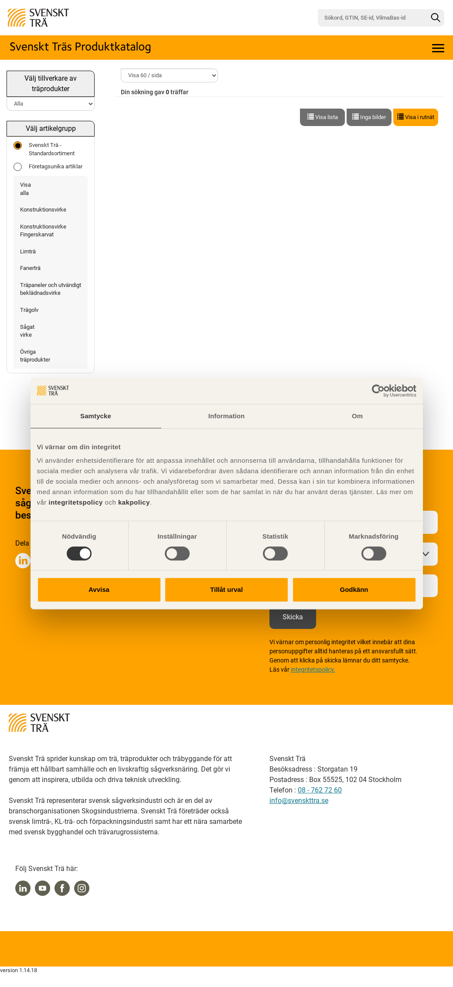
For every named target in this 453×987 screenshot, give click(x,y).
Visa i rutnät (415, 116)
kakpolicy (134, 502)
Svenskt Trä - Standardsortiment (44, 149)
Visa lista (322, 116)
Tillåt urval (226, 589)
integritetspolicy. (313, 669)
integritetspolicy (75, 502)
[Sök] (435, 18)
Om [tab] (357, 416)
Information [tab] (226, 416)
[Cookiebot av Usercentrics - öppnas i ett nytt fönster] (378, 390)
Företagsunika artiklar (48, 167)
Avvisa (99, 589)
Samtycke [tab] (95, 416)
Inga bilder (369, 116)
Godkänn (354, 589)
